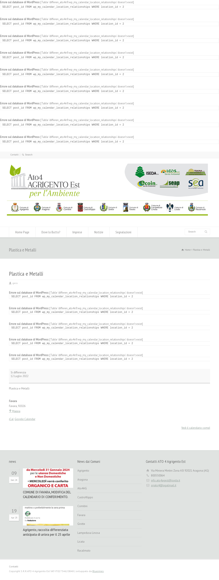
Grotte (81, 524)
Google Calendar (25, 419)
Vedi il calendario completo (197, 428)
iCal (11, 419)
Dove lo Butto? (50, 232)
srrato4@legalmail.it (163, 485)
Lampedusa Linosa (88, 533)
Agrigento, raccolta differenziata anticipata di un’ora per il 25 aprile (46, 532)
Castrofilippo (85, 497)
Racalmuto (83, 550)
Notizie (98, 232)
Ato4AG (82, 488)
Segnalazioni (123, 232)
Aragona (82, 479)
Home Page (22, 232)
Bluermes (98, 571)
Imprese (77, 232)
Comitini (82, 506)
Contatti (14, 154)
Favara (81, 515)
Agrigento (83, 470)
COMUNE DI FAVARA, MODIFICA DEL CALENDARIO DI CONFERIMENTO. (47, 494)
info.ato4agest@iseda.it (165, 480)
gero (15, 283)
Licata (80, 541)
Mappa (14, 411)
